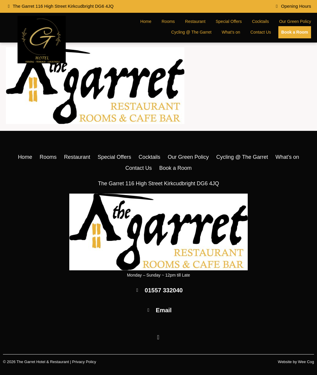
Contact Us (260, 32)
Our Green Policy (295, 21)
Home (145, 21)
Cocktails (260, 21)
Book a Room (294, 32)
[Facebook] (158, 338)
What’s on (231, 32)
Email (164, 310)
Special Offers (229, 21)
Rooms (168, 21)
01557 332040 (164, 290)
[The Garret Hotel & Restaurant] (42, 61)
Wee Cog (306, 362)
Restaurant (195, 21)
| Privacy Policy (83, 362)
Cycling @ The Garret (191, 32)
